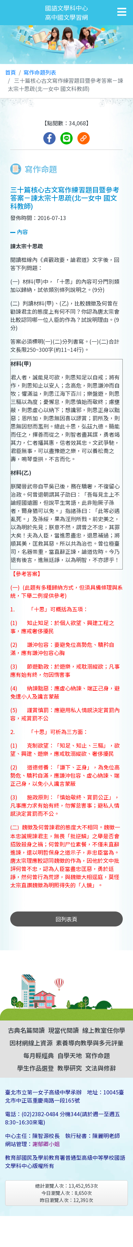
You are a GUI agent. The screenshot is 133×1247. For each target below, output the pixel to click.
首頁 (10, 72)
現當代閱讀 (63, 1030)
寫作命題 (97, 1055)
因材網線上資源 (31, 1042)
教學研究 (69, 1067)
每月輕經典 (38, 1055)
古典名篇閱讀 (26, 1030)
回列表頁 (66, 919)
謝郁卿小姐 (46, 1144)
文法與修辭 (100, 1067)
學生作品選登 (35, 1067)
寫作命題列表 (40, 72)
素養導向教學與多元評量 (89, 1042)
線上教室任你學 (103, 1030)
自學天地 (69, 1055)
